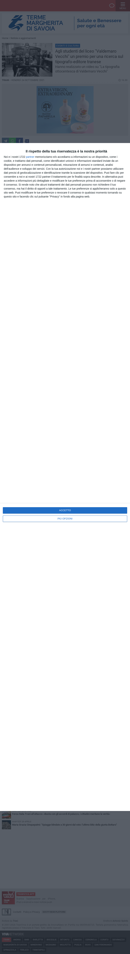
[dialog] (65, 477)
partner (30, 157)
